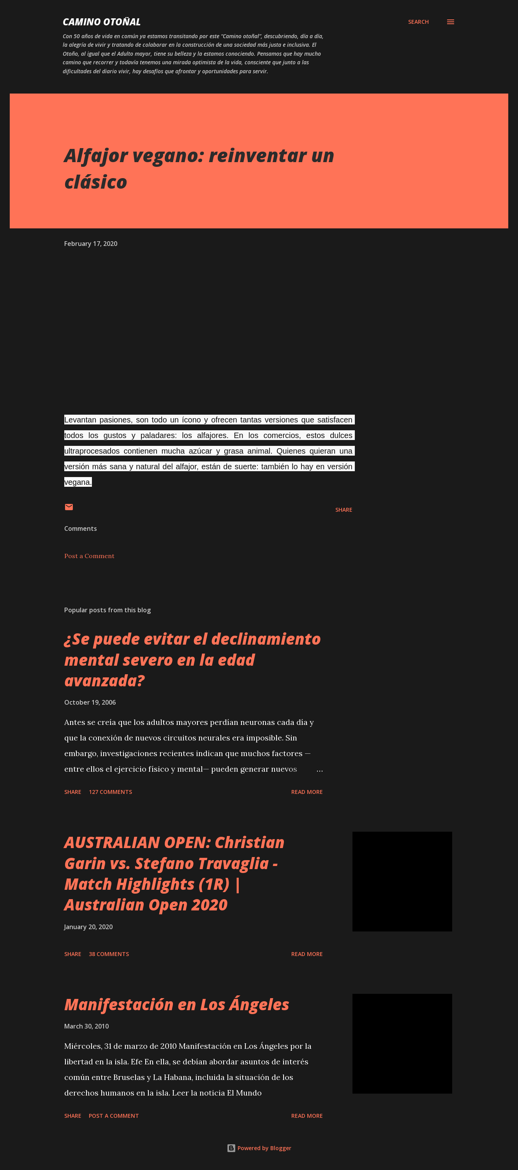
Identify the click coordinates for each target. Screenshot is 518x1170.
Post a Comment (89, 556)
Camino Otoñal (102, 21)
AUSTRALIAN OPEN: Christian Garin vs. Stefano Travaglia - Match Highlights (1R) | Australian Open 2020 (174, 873)
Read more (307, 791)
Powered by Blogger (259, 1148)
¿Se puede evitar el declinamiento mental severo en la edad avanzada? (192, 659)
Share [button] (343, 509)
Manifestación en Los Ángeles (176, 1004)
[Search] (418, 22)
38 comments (109, 954)
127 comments (110, 791)
